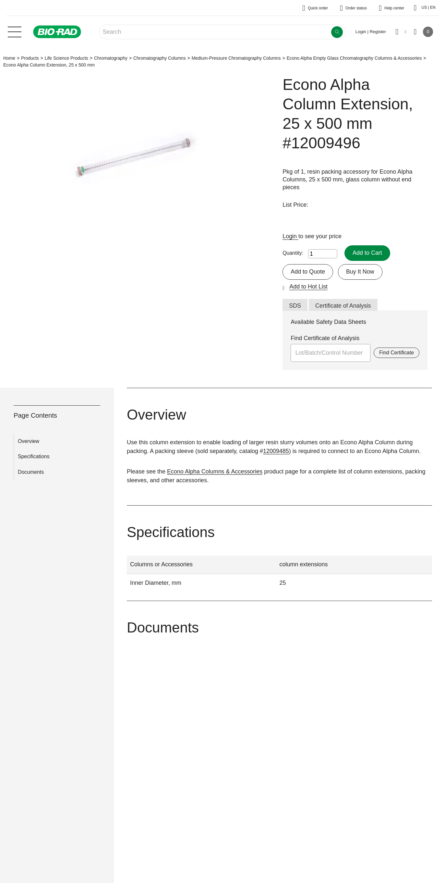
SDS (295, 305)
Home (9, 58)
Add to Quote (308, 271)
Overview (28, 441)
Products (30, 58)
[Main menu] (14, 31)
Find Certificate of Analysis (325, 338)
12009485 (276, 451)
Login (290, 236)
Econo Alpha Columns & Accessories (215, 471)
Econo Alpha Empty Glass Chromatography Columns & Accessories (354, 58)
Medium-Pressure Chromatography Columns (236, 58)
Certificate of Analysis (343, 305)
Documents (31, 472)
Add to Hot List (308, 286)
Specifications (34, 457)
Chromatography (110, 58)
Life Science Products (66, 58)
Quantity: (293, 253)
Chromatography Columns (159, 58)
